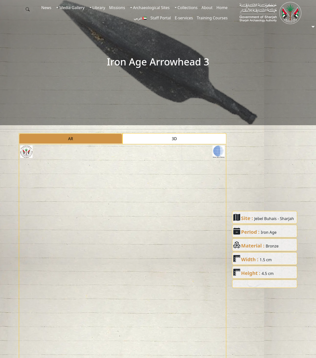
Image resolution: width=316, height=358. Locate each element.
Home (222, 7)
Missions (117, 7)
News (46, 7)
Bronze (272, 246)
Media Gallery (71, 7)
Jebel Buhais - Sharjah (274, 218)
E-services (184, 18)
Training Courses (212, 18)
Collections (187, 7)
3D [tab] (174, 138)
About (207, 7)
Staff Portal (160, 18)
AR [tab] (70, 138)
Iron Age (269, 232)
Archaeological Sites (151, 7)
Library (98, 7)
